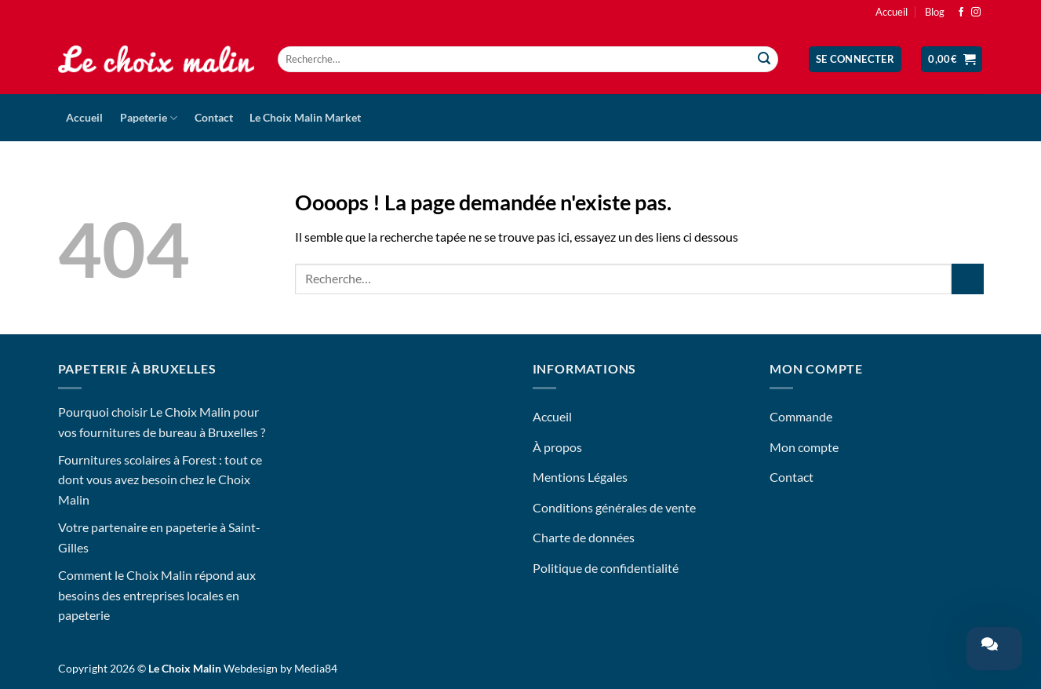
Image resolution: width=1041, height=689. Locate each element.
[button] (855, 59)
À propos (557, 446)
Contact (214, 117)
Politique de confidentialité (606, 567)
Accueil (891, 11)
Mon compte (804, 446)
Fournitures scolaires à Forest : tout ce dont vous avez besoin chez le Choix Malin (160, 479)
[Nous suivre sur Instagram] (976, 12)
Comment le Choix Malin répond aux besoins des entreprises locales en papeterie (157, 594)
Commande (801, 416)
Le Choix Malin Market (305, 117)
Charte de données (584, 537)
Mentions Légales (580, 476)
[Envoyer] (764, 59)
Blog (935, 11)
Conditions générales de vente (614, 507)
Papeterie (148, 118)
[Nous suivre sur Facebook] (961, 12)
